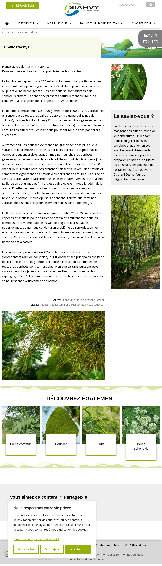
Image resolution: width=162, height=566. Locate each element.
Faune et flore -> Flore (24, 32)
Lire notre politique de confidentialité (38, 539)
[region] (52, 529)
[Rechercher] (150, 4)
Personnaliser (26, 549)
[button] (28, 23)
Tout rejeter (52, 549)
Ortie (101, 444)
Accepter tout (78, 549)
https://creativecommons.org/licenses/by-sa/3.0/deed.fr (73, 304)
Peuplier (61, 444)
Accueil (6, 32)
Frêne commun (21, 444)
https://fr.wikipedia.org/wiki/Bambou (84, 300)
